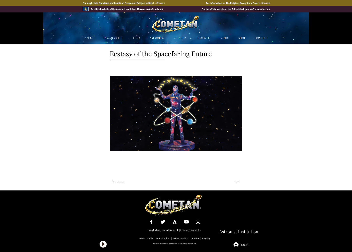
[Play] (103, 244)
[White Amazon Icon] (175, 222)
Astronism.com (262, 9)
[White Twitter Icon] (163, 222)
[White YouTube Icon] (186, 222)
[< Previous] (118, 182)
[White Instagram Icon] (198, 222)
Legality (206, 238)
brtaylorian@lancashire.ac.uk (163, 230)
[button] (203, 38)
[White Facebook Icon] (151, 222)
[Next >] (237, 182)
